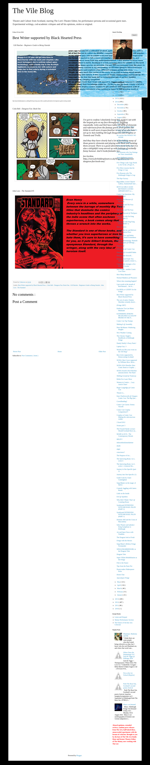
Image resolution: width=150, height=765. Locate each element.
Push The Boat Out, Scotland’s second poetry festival (129, 686)
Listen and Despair (121, 617)
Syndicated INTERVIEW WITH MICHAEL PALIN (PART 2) (126, 507)
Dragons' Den (121, 554)
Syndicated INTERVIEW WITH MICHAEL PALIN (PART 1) (126, 514)
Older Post (102, 351)
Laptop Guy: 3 (121, 346)
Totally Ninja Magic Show (125, 127)
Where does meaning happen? (127, 281)
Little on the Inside (123, 493)
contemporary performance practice (128, 72)
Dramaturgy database (125, 67)
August (119, 117)
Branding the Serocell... (124, 255)
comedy (115, 72)
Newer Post (17, 351)
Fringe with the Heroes (124, 540)
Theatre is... (121, 393)
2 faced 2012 (121, 422)
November (121, 108)
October (120, 111)
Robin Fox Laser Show (124, 379)
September (121, 114)
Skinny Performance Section (124, 620)
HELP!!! (119, 439)
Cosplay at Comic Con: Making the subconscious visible (126, 417)
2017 (117, 92)
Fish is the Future (122, 563)
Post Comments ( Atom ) (30, 355)
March (119, 588)
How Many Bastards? (124, 274)
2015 (117, 98)
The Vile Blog (33, 11)
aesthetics (130, 70)
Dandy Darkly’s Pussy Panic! (126, 343)
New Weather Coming (124, 333)
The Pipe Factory (122, 178)
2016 (117, 95)
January (120, 595)
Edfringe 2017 (119, 70)
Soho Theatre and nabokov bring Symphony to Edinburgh (126, 527)
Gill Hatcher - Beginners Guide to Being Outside (85, 285)
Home (60, 351)
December (120, 104)
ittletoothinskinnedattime (125, 442)
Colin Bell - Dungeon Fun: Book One (58, 285)
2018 (117, 89)
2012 (117, 602)
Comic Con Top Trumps (125, 321)
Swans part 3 (121, 425)
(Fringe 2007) (121, 305)
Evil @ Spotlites (122, 497)
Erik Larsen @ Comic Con (125, 249)
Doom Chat (120, 575)
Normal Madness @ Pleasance (127, 278)
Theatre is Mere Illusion (125, 146)
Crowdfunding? (122, 401)
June (119, 124)
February (120, 592)
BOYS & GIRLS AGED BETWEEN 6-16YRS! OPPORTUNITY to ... (125, 189)
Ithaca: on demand (129, 704)
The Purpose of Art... (124, 455)
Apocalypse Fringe (123, 578)
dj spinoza (116, 75)
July (118, 121)
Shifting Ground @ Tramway (126, 376)
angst (118, 449)
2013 (117, 599)
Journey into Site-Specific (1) (126, 474)
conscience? (121, 452)
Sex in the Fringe (122, 149)
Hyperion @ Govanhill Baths (126, 252)
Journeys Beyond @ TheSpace (127, 213)
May (119, 582)
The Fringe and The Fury (125, 210)
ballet (136, 70)
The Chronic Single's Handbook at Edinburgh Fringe (125, 338)
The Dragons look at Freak (126, 537)
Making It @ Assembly (124, 324)
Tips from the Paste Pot (124, 566)
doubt (118, 446)
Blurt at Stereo (121, 227)
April (119, 585)
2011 (117, 605)
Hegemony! (121, 246)
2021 (117, 85)
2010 (117, 609)
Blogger (79, 755)
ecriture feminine (126, 75)
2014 (117, 102)
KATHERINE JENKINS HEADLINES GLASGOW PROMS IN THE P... (126, 316)
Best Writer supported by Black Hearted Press (32, 285)
